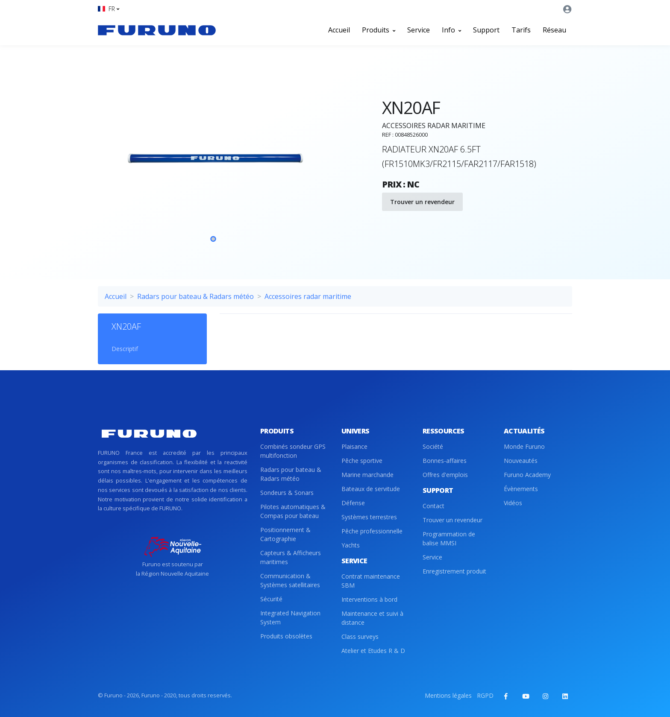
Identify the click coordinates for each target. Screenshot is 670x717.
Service (418, 30)
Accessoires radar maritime (307, 296)
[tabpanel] (213, 160)
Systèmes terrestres (369, 517)
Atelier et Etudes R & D (373, 651)
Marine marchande (367, 475)
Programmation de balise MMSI (449, 538)
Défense (353, 503)
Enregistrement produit (454, 571)
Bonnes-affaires (445, 461)
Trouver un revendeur (422, 202)
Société (433, 446)
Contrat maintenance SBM (370, 580)
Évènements (521, 489)
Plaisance (354, 446)
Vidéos (513, 503)
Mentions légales (448, 695)
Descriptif (125, 349)
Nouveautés (521, 461)
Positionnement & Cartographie (285, 534)
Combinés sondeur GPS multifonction (293, 450)
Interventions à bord (369, 599)
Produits (378, 30)
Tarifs (521, 30)
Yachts (350, 545)
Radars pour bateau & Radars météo (195, 296)
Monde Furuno (524, 446)
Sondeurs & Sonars (287, 493)
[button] (108, 8)
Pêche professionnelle (372, 531)
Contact (433, 506)
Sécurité (271, 599)
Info (451, 30)
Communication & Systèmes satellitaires (290, 580)
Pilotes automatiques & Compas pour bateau (293, 511)
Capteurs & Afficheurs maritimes (290, 557)
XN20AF (126, 326)
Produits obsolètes (286, 636)
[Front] (157, 30)
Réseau (554, 30)
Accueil (339, 30)
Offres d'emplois (445, 475)
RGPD (485, 695)
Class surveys (360, 636)
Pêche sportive (361, 461)
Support (486, 30)
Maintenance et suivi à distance (372, 617)
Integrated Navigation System (290, 617)
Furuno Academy (527, 475)
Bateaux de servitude (370, 489)
